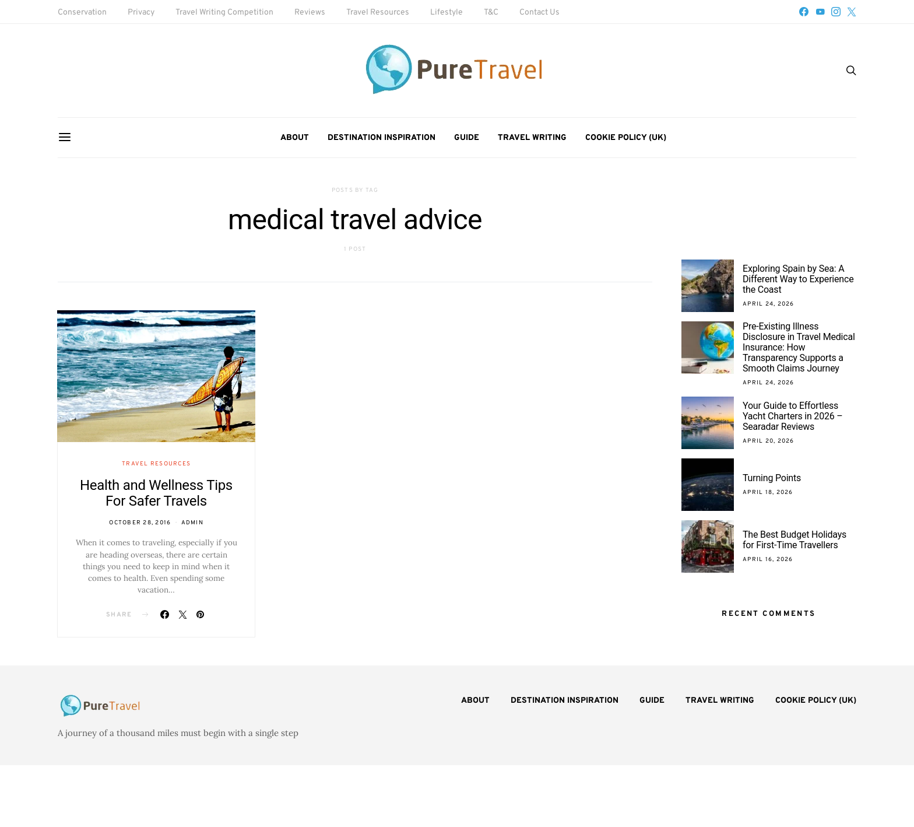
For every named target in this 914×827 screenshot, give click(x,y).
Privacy (141, 12)
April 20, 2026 (769, 441)
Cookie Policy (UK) (625, 138)
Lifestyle (446, 12)
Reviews (309, 12)
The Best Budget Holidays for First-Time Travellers (794, 540)
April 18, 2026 (768, 492)
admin (192, 523)
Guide (466, 138)
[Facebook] (803, 11)
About (294, 138)
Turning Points (772, 477)
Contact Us (539, 12)
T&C (491, 12)
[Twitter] (851, 11)
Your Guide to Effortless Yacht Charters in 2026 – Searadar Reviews (793, 416)
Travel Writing (532, 138)
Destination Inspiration (381, 138)
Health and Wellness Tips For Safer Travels (156, 493)
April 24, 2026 (769, 304)
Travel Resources (377, 12)
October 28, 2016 (140, 523)
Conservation (82, 12)
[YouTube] (820, 11)
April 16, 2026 (768, 559)
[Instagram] (836, 11)
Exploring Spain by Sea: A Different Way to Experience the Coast (798, 279)
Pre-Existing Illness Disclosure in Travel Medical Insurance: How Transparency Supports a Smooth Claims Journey (799, 347)
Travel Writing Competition (224, 12)
